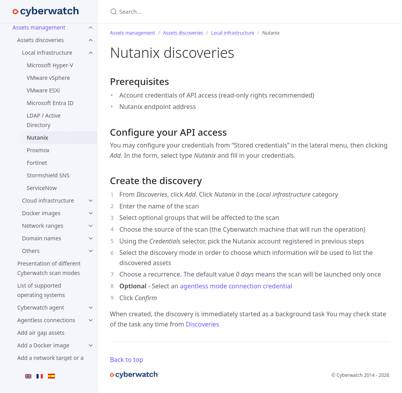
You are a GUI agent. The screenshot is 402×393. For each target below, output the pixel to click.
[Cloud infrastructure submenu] (90, 200)
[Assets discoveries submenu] (90, 40)
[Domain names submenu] (90, 238)
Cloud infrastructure (48, 200)
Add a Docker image (43, 345)
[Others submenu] (90, 251)
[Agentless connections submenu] (90, 320)
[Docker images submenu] (90, 213)
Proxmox (38, 150)
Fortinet (37, 162)
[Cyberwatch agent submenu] (90, 307)
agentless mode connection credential (236, 286)
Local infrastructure (47, 52)
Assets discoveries (40, 40)
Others (31, 251)
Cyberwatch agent (40, 307)
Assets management (39, 27)
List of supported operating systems (41, 290)
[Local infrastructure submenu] (90, 52)
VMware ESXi (43, 90)
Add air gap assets (40, 332)
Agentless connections (46, 320)
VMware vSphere (48, 77)
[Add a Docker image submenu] (90, 345)
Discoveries (202, 324)
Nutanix (37, 137)
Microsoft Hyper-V (50, 65)
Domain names (41, 238)
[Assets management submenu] (90, 27)
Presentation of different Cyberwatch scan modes (48, 268)
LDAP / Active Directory (44, 120)
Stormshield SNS (48, 175)
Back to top (126, 359)
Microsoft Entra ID (50, 103)
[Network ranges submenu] (90, 226)
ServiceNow (42, 188)
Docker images (41, 213)
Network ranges (42, 225)
